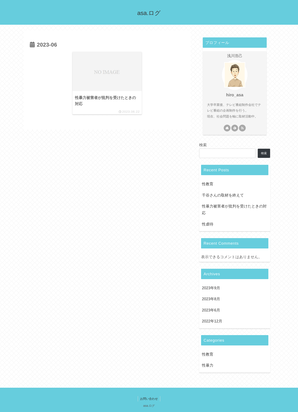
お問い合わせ (149, 398)
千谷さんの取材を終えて (223, 195)
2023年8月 (211, 299)
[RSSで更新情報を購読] (242, 128)
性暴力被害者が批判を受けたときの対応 (234, 209)
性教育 (207, 184)
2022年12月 (212, 321)
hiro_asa (234, 95)
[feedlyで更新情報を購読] (234, 128)
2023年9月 (211, 288)
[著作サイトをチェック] (227, 128)
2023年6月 (211, 310)
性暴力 (207, 365)
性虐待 (207, 224)
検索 (203, 145)
